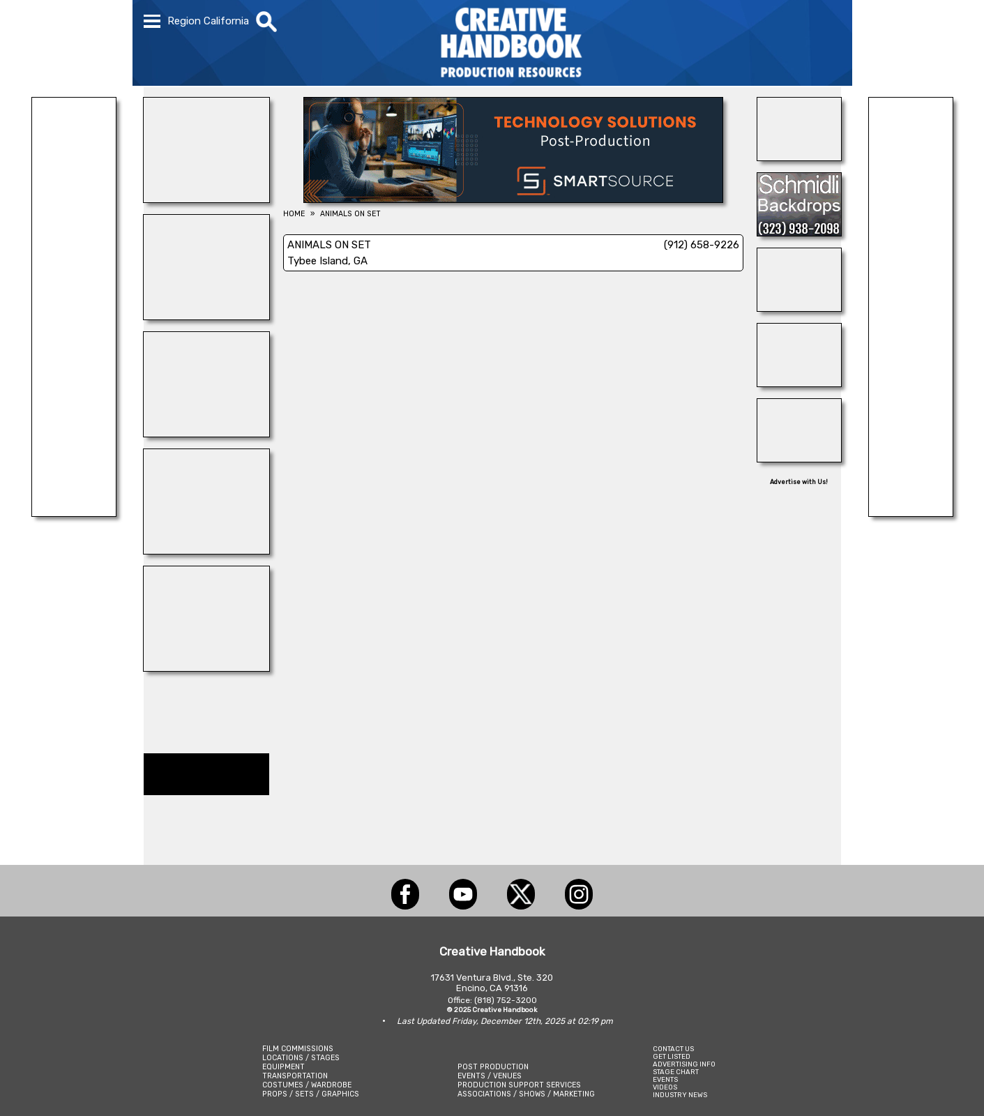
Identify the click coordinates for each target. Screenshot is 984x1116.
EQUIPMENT (283, 1066)
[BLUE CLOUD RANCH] (206, 550)
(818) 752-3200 (505, 1000)
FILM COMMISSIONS (297, 1048)
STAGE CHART (676, 1072)
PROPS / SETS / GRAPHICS (310, 1094)
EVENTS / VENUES (489, 1075)
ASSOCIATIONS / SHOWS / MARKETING (526, 1094)
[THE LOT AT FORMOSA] (799, 383)
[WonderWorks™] (206, 433)
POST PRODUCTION (493, 1066)
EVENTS (665, 1079)
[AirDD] (799, 458)
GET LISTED (671, 1056)
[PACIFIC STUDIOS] (206, 316)
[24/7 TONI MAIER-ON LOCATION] (799, 157)
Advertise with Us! (799, 481)
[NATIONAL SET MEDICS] (206, 667)
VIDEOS (665, 1087)
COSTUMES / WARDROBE (306, 1084)
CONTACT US (673, 1049)
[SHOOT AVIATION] (911, 512)
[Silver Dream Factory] (74, 512)
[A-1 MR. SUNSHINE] (206, 199)
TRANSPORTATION (295, 1075)
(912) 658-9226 (701, 245)
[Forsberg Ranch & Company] (799, 307)
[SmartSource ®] (513, 199)
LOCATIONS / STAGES (301, 1057)
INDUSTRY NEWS (680, 1095)
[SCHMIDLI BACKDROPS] (799, 232)
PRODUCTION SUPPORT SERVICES (519, 1084)
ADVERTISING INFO (684, 1064)
